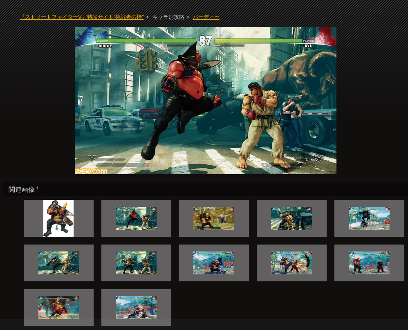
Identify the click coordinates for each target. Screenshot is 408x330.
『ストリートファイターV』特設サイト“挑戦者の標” (81, 17)
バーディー (206, 17)
